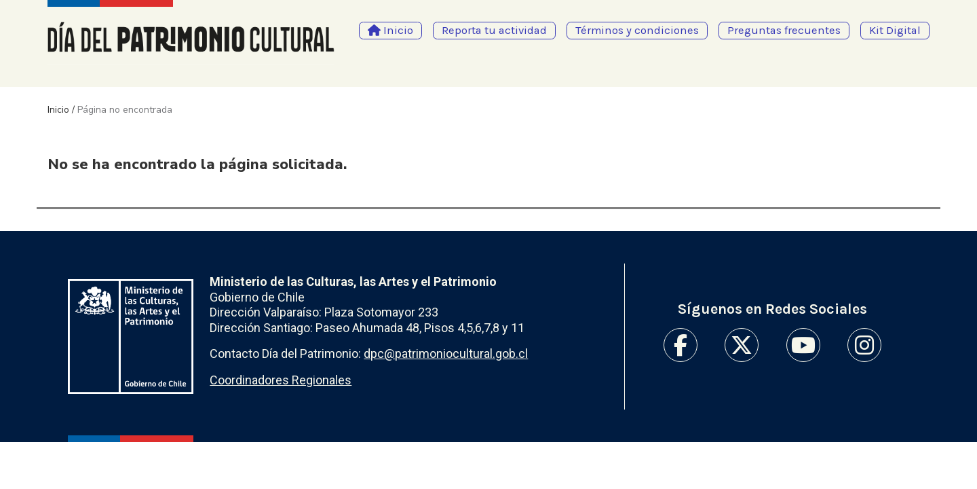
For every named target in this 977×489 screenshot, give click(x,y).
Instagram (864, 345)
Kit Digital (895, 30)
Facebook (680, 345)
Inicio (58, 109)
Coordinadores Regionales (280, 380)
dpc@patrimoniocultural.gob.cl (446, 353)
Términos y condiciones (637, 30)
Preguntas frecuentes (784, 30)
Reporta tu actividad (494, 30)
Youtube (803, 345)
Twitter (742, 345)
